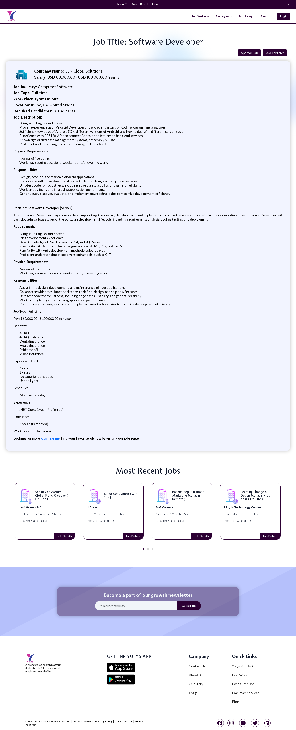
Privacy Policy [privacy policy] (103, 721)
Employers (224, 16)
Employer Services (245, 693)
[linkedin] (267, 723)
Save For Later (275, 53)
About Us (196, 675)
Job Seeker (201, 16)
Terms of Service (82, 721)
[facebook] (220, 723)
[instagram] (231, 723)
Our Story (196, 684)
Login (283, 16)
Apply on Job (249, 53)
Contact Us (197, 666)
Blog (263, 16)
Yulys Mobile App (244, 666)
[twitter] (255, 723)
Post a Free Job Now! (147, 4)
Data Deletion (124, 721)
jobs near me (50, 438)
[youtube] (243, 723)
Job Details (64, 536)
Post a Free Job (243, 684)
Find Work (240, 675)
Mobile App (246, 16)
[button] (143, 549)
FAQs (193, 693)
